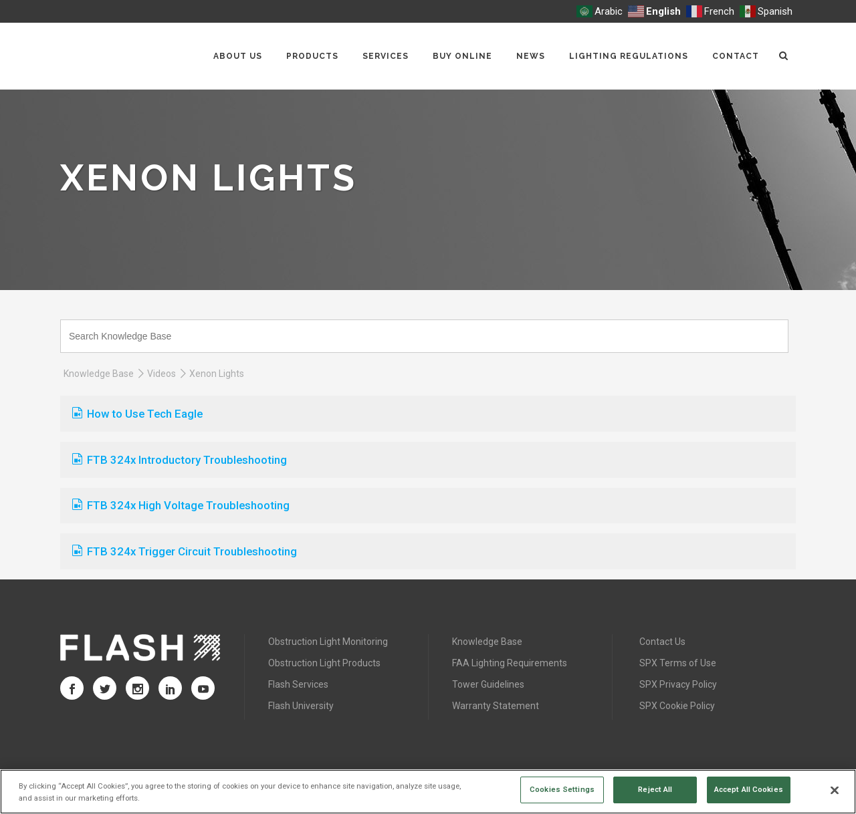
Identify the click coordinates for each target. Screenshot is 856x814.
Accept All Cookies (748, 789)
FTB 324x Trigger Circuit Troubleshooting (185, 551)
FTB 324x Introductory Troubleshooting (180, 459)
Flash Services (298, 684)
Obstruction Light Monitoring (328, 641)
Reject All (655, 789)
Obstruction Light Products (324, 663)
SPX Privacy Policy (678, 684)
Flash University (301, 705)
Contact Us (662, 641)
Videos (161, 373)
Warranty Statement (495, 705)
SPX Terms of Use (677, 663)
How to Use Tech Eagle (137, 413)
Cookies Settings (562, 789)
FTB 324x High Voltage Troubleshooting (181, 505)
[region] (428, 791)
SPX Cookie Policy (677, 705)
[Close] (834, 790)
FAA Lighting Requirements (509, 663)
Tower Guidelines (488, 684)
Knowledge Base (99, 373)
